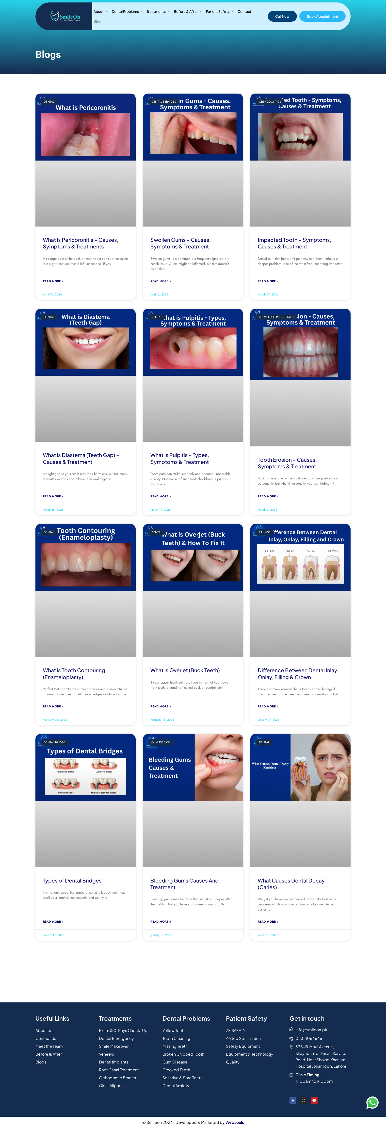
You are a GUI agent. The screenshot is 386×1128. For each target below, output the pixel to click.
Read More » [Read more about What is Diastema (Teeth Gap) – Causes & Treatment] (53, 496)
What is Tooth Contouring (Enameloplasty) (74, 673)
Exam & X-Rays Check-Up (123, 1030)
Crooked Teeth (176, 1069)
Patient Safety (219, 16)
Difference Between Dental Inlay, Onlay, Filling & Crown (298, 673)
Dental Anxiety (175, 1085)
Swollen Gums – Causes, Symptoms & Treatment (180, 243)
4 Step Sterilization (243, 1038)
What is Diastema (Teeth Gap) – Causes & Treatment (81, 458)
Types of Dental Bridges (72, 880)
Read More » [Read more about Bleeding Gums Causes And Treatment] (160, 921)
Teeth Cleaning (176, 1038)
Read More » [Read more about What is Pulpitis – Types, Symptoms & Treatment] (160, 496)
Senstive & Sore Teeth (182, 1077)
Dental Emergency (116, 1038)
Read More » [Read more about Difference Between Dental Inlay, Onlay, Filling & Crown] (268, 706)
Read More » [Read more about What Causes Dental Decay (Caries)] (268, 921)
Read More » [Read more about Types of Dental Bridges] (53, 921)
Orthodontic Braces (117, 1077)
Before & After (188, 16)
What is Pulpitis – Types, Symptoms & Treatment (179, 458)
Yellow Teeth (174, 1030)
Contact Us (45, 1038)
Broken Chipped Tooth (183, 1054)
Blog (257, 16)
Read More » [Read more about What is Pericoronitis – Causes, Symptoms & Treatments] (53, 281)
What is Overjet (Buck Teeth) (185, 670)
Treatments (158, 16)
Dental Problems (127, 16)
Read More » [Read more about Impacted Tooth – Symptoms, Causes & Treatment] (268, 281)
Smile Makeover (114, 1046)
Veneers (106, 1054)
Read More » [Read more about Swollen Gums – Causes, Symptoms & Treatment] (160, 281)
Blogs (40, 1061)
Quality (233, 1061)
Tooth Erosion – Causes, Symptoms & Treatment (287, 463)
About (101, 16)
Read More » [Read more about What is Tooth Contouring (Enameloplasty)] (53, 706)
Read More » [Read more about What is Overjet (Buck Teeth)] (160, 706)
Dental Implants (113, 1061)
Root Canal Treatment (119, 1069)
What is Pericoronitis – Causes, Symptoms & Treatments (80, 243)
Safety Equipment (243, 1046)
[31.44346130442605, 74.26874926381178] (193, 981)
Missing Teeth (175, 1046)
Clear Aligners (112, 1085)
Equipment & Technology (249, 1054)
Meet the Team (49, 1046)
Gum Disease (174, 1061)
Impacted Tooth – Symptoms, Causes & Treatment (294, 243)
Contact (244, 16)
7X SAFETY (235, 1030)
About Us (43, 1030)
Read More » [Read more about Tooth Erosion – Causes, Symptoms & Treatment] (268, 496)
